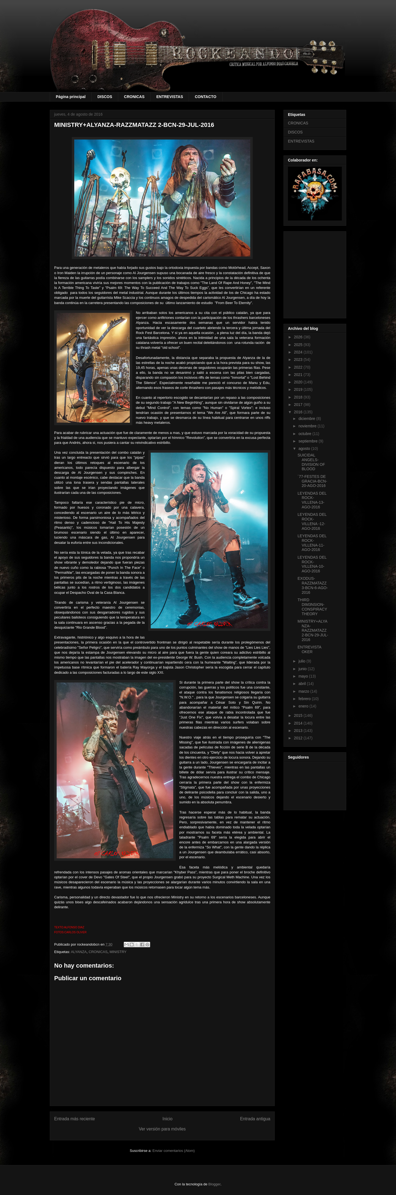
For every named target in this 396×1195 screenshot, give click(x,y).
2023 (299, 359)
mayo (303, 676)
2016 (299, 412)
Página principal (71, 96)
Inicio (167, 1118)
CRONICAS (134, 96)
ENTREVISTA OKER (309, 649)
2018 (299, 397)
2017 (299, 404)
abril (302, 683)
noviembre (307, 426)
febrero (305, 699)
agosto (304, 448)
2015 (299, 715)
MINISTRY (118, 952)
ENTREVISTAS (169, 96)
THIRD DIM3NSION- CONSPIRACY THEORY (312, 607)
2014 (299, 723)
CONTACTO (205, 96)
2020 (299, 382)
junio (302, 669)
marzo (304, 691)
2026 (299, 337)
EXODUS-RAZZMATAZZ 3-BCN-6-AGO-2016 (313, 585)
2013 (299, 730)
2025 (299, 344)
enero (303, 706)
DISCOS (104, 96)
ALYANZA (79, 952)
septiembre (308, 441)
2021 (299, 374)
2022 (299, 367)
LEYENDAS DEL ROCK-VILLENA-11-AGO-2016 (312, 543)
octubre (305, 433)
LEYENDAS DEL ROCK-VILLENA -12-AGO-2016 (312, 521)
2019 (299, 389)
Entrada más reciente (74, 1118)
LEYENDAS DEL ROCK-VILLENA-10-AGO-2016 (312, 564)
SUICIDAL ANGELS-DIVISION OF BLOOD (311, 462)
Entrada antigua (255, 1118)
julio (302, 661)
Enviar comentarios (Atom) (173, 1151)
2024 (299, 352)
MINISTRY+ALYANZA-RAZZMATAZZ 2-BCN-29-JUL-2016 (313, 630)
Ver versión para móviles (162, 1129)
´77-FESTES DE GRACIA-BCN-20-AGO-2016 (312, 481)
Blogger (214, 1184)
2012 (299, 738)
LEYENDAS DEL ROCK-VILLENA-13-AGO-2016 (312, 500)
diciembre (307, 418)
